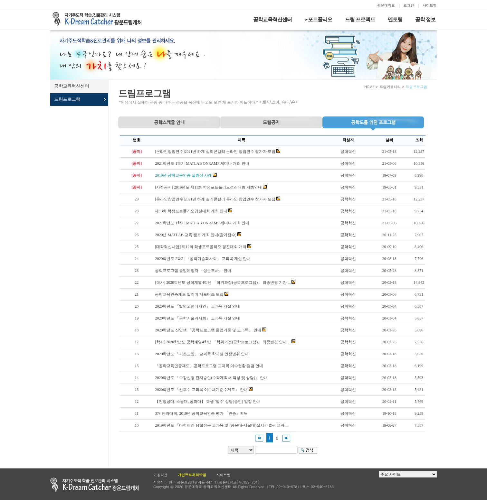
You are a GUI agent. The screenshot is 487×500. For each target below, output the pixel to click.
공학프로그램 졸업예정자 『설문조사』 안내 (193, 270)
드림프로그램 (67, 99)
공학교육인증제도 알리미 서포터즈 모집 (189, 294)
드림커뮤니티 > (391, 86)
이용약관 (160, 474)
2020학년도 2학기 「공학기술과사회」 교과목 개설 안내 (203, 258)
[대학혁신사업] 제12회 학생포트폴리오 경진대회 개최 (200, 247)
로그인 (409, 5)
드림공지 (271, 122)
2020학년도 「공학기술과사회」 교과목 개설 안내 (197, 318)
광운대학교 (386, 5)
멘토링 (395, 19)
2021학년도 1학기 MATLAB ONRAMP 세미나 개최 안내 (202, 163)
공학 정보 (425, 19)
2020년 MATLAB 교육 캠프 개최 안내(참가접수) (195, 235)
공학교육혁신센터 (272, 19)
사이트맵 (430, 5)
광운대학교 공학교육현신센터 (94, 484)
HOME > (371, 86)
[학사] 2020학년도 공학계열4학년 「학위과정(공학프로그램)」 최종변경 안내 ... (223, 342)
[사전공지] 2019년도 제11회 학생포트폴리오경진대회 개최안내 (208, 187)
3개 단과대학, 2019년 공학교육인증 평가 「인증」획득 (201, 413)
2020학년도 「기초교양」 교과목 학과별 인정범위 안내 (202, 354)
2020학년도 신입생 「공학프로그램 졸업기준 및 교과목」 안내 (208, 330)
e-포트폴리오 (318, 19)
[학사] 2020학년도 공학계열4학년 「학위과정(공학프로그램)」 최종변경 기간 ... (223, 282)
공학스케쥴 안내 (169, 122)
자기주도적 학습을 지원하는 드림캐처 (99, 19)
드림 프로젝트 (360, 19)
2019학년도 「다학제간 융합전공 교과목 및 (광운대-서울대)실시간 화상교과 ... (221, 425)
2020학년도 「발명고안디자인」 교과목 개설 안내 (197, 306)
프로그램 (373, 122)
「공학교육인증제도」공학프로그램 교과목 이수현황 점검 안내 (209, 366)
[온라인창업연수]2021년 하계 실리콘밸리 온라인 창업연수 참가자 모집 (215, 151)
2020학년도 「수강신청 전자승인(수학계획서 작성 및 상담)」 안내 (211, 377)
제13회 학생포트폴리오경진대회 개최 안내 (191, 211)
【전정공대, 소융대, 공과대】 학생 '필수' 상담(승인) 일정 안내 (207, 401)
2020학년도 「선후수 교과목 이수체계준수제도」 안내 (201, 389)
